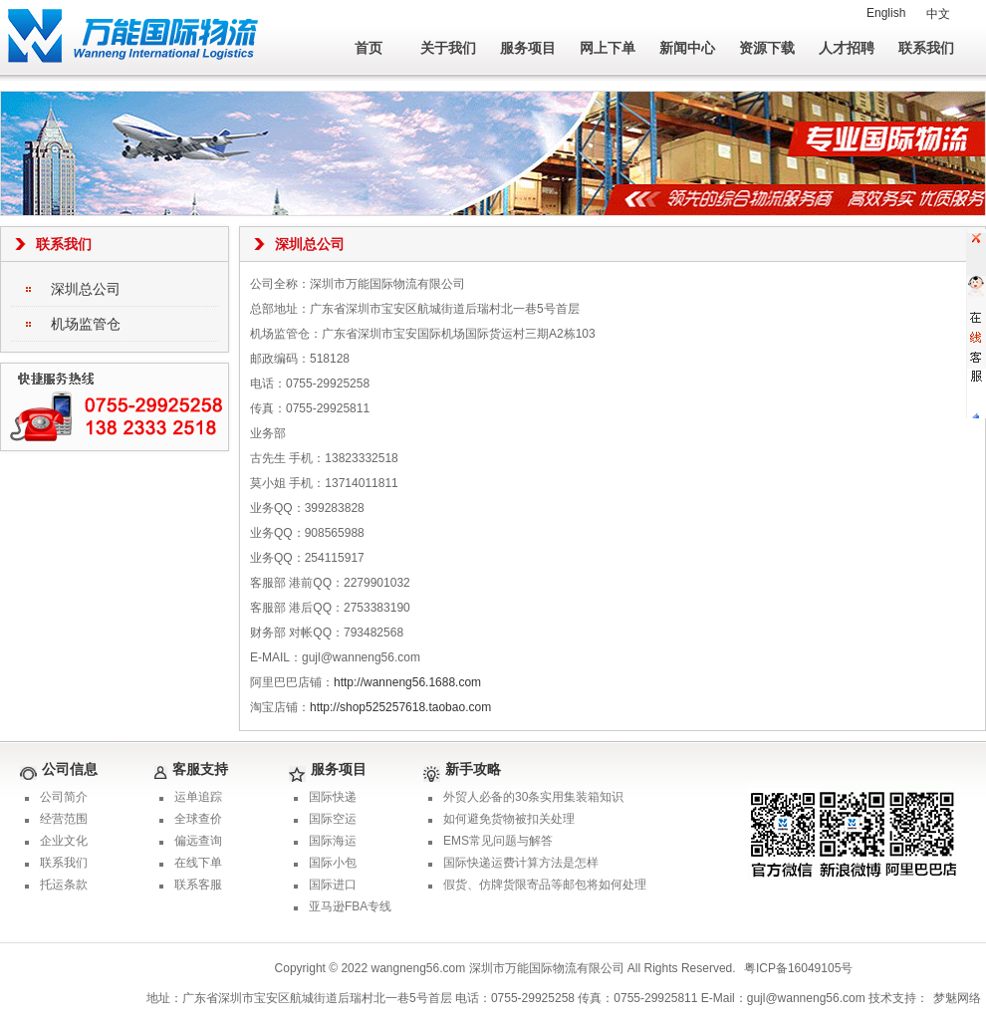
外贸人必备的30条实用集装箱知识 (533, 797)
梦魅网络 (957, 998)
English (885, 13)
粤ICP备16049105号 (798, 968)
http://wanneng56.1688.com (407, 682)
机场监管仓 (86, 324)
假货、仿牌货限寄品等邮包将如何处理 (544, 885)
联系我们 (926, 48)
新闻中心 (687, 48)
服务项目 (528, 48)
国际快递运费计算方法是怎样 (521, 863)
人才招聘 (846, 48)
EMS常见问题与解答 (498, 841)
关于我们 (448, 48)
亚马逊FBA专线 (350, 906)
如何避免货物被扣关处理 (509, 819)
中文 (938, 14)
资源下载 (767, 48)
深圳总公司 (86, 289)
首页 (368, 48)
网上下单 (607, 48)
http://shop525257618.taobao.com (400, 707)
